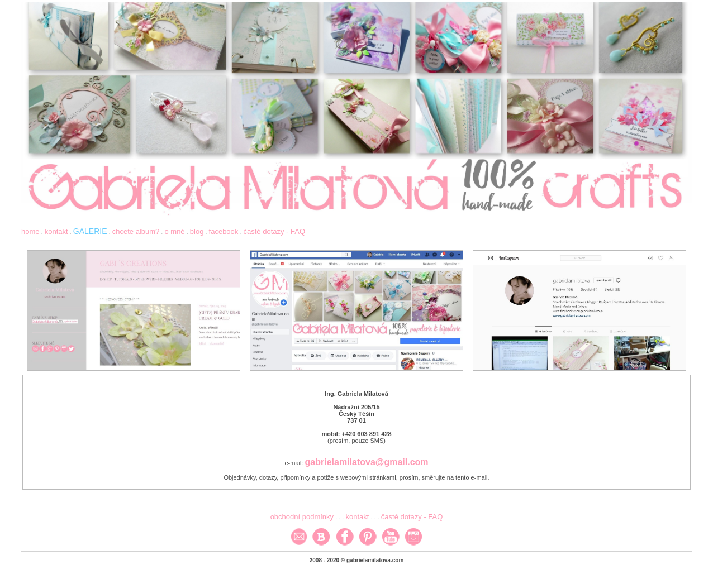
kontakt (56, 231)
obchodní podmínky (302, 517)
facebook (224, 231)
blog (197, 231)
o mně (174, 231)
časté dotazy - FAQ (275, 231)
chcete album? (136, 231)
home (30, 231)
